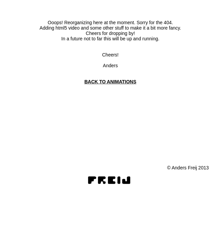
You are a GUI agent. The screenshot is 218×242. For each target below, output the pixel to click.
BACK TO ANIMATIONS (110, 81)
